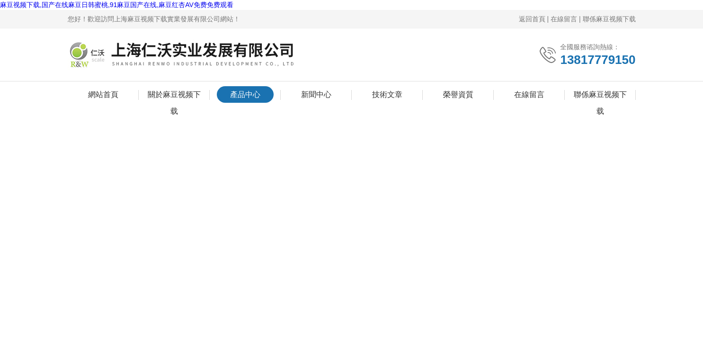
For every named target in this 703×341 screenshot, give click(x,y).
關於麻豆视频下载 (174, 96)
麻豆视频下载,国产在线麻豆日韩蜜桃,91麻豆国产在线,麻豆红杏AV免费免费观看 (116, 5)
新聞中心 (316, 94)
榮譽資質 (458, 94)
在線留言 (564, 19)
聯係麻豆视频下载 (609, 19)
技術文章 (387, 94)
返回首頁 (532, 19)
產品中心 (245, 94)
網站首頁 (103, 94)
